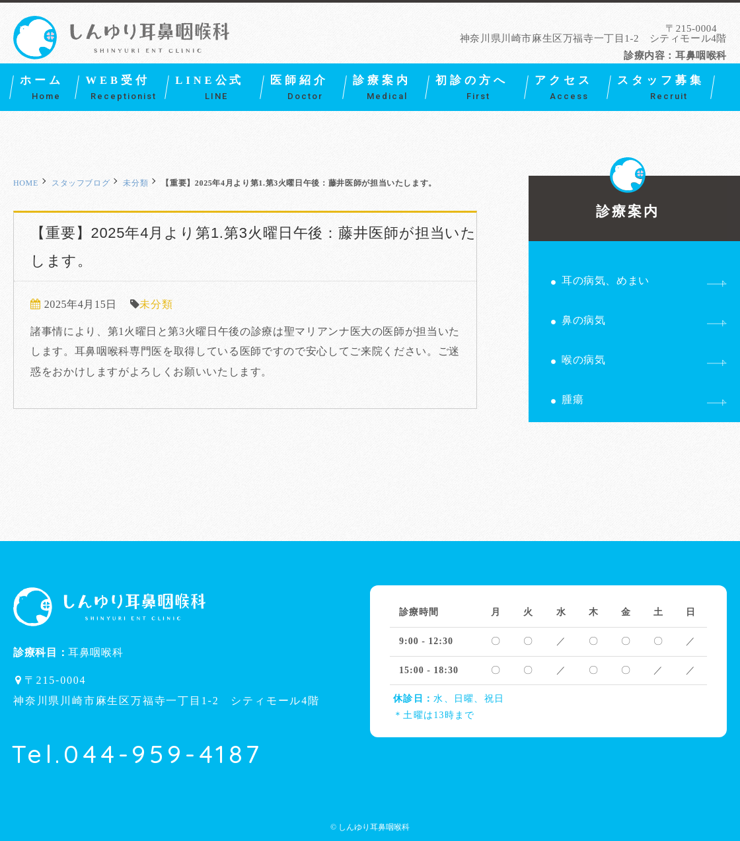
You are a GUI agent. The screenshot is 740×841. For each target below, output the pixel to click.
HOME (25, 183)
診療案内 (628, 197)
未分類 (135, 183)
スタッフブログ (81, 183)
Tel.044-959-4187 (137, 753)
